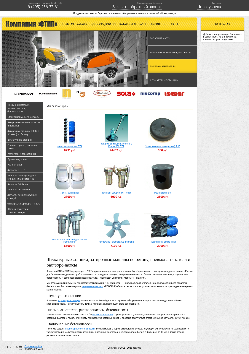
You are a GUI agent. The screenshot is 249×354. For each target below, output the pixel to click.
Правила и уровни (17, 159)
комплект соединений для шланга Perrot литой (69, 240)
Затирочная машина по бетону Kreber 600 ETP (116, 145)
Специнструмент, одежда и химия (22, 146)
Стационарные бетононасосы (23, 116)
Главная (68, 24)
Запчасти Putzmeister (18, 189)
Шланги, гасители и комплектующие (17, 210)
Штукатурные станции (19, 139)
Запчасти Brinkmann (18, 184)
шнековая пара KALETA (70, 146)
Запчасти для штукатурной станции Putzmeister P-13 (21, 177)
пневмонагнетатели (102, 314)
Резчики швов (14, 164)
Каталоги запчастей (133, 24)
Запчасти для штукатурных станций (22, 196)
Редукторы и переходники (21, 153)
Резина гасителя (162, 192)
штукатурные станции (69, 300)
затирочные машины (92, 286)
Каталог (82, 24)
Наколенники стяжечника (163, 242)
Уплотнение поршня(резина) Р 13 (163, 146)
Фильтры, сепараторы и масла (23, 203)
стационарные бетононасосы (80, 328)
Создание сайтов (33, 346)
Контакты (171, 24)
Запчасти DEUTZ (16, 170)
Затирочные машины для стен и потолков (23, 124)
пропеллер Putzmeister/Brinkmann (116, 242)
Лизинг (156, 24)
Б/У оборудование (103, 24)
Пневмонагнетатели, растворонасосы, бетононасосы (18, 108)
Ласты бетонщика (70, 192)
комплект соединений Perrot (116, 192)
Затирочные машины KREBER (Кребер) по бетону (23, 132)
